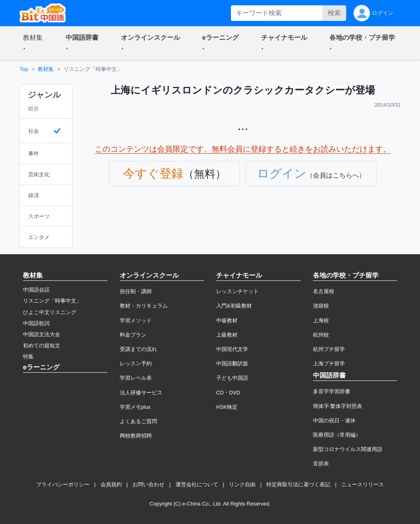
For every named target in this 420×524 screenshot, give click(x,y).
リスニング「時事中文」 (52, 301)
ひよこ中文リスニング (49, 312)
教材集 (46, 69)
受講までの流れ (138, 349)
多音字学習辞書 (331, 391)
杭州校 (321, 335)
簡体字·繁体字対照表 (338, 406)
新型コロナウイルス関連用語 (347, 449)
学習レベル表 (136, 378)
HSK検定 (226, 407)
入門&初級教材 (234, 306)
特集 (28, 356)
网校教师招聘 (136, 436)
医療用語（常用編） (337, 435)
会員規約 (111, 484)
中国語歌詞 (36, 323)
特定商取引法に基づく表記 (298, 484)
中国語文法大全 (41, 334)
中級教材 (226, 320)
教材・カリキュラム (144, 306)
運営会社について (197, 484)
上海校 (321, 320)
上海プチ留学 (329, 363)
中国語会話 (36, 290)
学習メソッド (136, 320)
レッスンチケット (237, 291)
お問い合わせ (148, 484)
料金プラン (133, 335)
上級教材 (226, 335)
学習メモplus (135, 407)
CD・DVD (228, 393)
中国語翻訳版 (232, 363)
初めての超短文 (41, 345)
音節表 (321, 463)
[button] (34, 43)
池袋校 (321, 306)
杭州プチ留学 (329, 349)
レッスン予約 (136, 363)
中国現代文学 (232, 349)
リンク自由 (242, 484)
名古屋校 (323, 291)
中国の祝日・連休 (334, 420)
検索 (334, 12)
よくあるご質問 (138, 421)
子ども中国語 (232, 378)
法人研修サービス (141, 393)
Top (24, 69)
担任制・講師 (136, 291)
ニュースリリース (362, 484)
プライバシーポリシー (62, 484)
